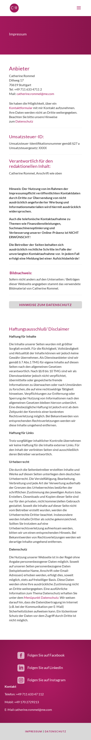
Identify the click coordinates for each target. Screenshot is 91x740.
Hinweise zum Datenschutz (45, 305)
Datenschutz (24, 121)
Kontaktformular (21, 108)
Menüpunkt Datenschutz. (41, 597)
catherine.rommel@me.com (35, 94)
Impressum (33, 731)
